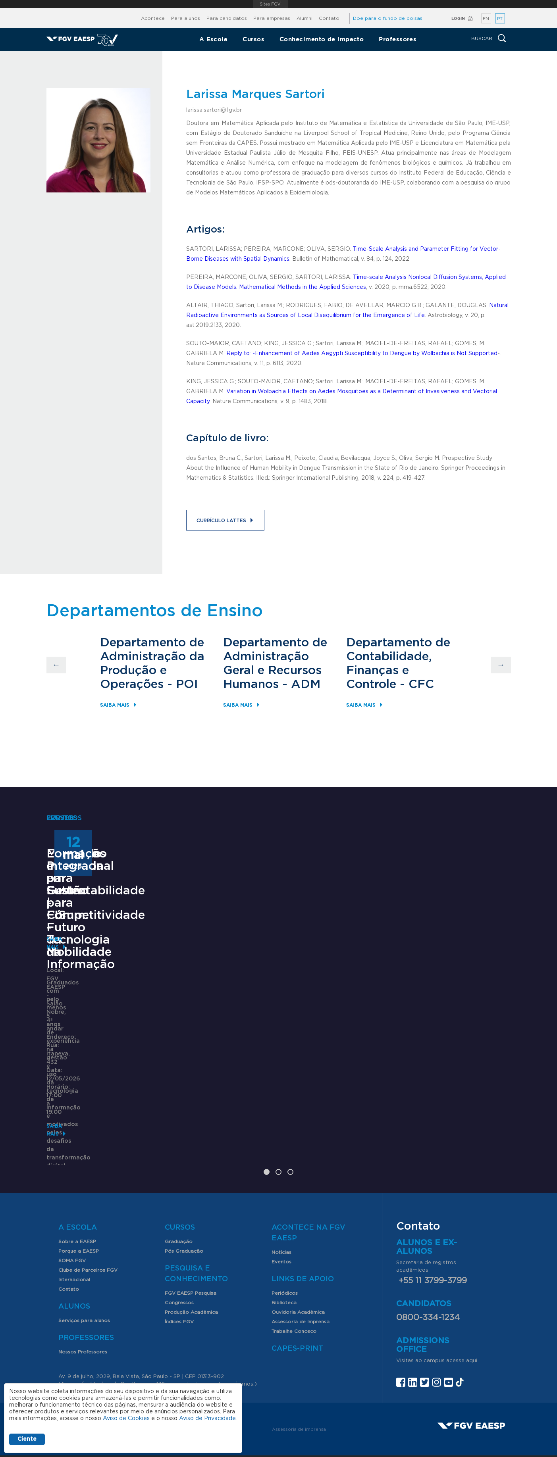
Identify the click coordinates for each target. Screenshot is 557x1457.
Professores (397, 39)
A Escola (213, 39)
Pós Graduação (184, 1211)
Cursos (253, 39)
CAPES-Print (297, 1309)
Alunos (74, 1267)
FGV (270, 4)
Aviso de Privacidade (207, 1418)
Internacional (74, 1240)
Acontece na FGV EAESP (308, 1194)
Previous (56, 665)
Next (501, 665)
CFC (421, 684)
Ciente (27, 1439)
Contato (329, 18)
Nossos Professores (82, 1312)
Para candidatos (226, 18)
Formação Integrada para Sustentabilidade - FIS (440, 1013)
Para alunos (185, 18)
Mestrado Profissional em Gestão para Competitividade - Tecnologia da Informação (109, 1025)
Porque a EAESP (78, 1211)
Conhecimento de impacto (321, 39)
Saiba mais (114, 704)
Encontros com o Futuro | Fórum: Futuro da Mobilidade (276, 1013)
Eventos (281, 1222)
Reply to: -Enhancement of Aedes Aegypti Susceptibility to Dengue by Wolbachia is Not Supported (361, 353)
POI (187, 684)
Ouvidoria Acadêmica (298, 1273)
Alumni (304, 18)
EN (486, 19)
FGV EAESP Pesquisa (190, 1253)
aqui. (472, 1321)
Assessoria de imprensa (299, 1390)
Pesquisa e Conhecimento (196, 1235)
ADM (305, 684)
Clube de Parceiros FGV (88, 1230)
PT (500, 19)
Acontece (153, 18)
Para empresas (271, 18)
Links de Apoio (303, 1240)
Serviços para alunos (84, 1281)
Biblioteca (284, 1263)
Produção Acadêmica (191, 1273)
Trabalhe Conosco (294, 1292)
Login (458, 18)
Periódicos (285, 1253)
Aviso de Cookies (126, 1418)
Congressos (179, 1263)
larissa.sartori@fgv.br (214, 110)
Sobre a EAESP (77, 1202)
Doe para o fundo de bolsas (387, 18)
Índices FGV (179, 1282)
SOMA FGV (72, 1221)
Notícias (281, 1213)
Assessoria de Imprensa (301, 1282)
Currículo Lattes (221, 520)
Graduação (179, 1202)
